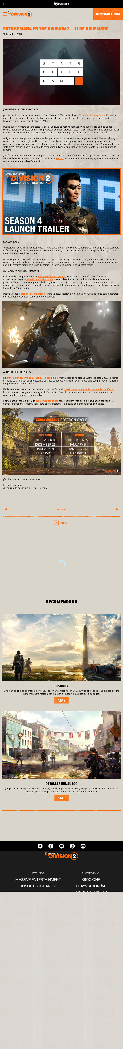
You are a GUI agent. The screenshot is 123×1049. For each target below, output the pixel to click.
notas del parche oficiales (33, 293)
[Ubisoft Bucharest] (38, 885)
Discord (60, 158)
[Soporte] (61, 1041)
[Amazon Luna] (91, 898)
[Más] (61, 700)
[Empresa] (61, 1027)
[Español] (61, 971)
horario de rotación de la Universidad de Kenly (89, 389)
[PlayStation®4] (91, 885)
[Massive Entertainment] (38, 879)
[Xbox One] (91, 879)
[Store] (61, 1012)
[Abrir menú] (5, 14)
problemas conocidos (47, 400)
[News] (61, 1034)
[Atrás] (61, 523)
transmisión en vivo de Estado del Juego (28, 377)
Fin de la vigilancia (95, 115)
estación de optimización (39, 279)
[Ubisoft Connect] (61, 1019)
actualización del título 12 (52, 276)
